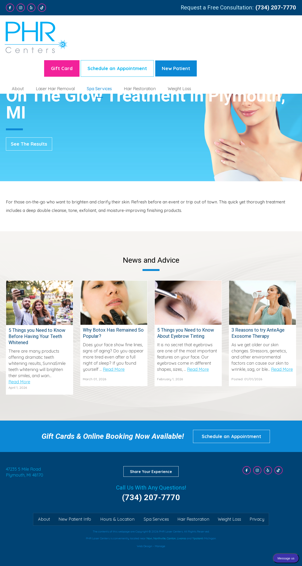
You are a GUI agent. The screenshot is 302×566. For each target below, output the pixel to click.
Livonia (181, 538)
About (117, 49)
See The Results (29, 144)
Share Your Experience (151, 471)
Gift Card (161, 29)
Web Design (144, 546)
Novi (149, 538)
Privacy (257, 519)
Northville (159, 538)
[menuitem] (117, 49)
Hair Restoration (239, 49)
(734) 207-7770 (276, 7)
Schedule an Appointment (216, 29)
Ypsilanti (197, 538)
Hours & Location (117, 519)
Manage (160, 546)
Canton (171, 538)
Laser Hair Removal (154, 49)
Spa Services (198, 49)
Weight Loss (278, 49)
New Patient (275, 29)
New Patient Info (75, 519)
